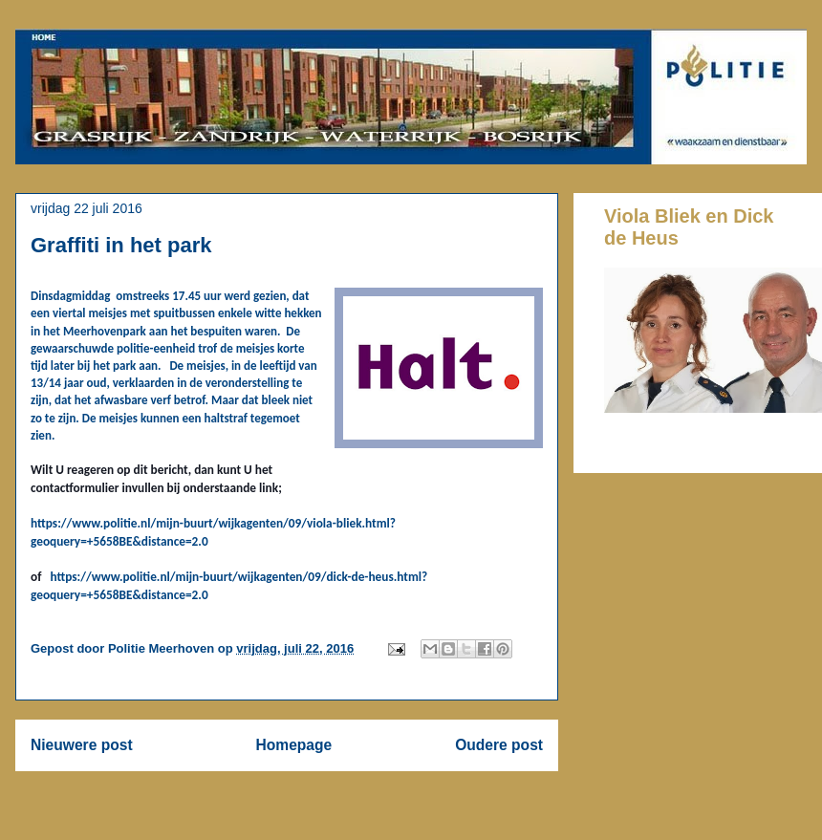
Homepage (294, 745)
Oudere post (499, 745)
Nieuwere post (82, 745)
